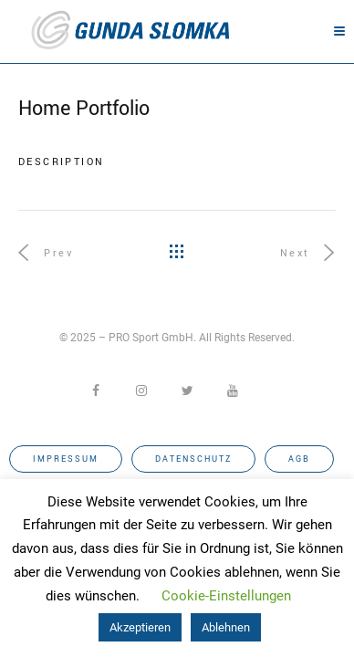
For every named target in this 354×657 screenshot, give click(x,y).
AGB (299, 459)
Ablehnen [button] (226, 627)
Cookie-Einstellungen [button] (226, 596)
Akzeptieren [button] (140, 627)
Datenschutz (193, 459)
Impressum (66, 459)
